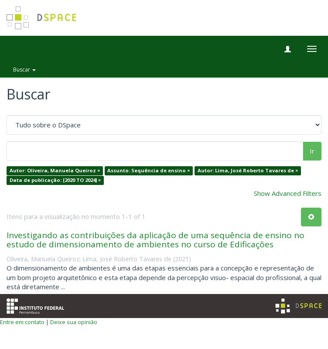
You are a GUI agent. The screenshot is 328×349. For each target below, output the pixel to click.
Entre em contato (22, 322)
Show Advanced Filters (287, 193)
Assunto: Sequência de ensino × (148, 171)
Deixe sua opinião (73, 322)
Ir (312, 151)
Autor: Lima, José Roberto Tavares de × (248, 171)
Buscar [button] (24, 69)
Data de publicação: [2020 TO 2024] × (55, 180)
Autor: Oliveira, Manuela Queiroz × (55, 171)
